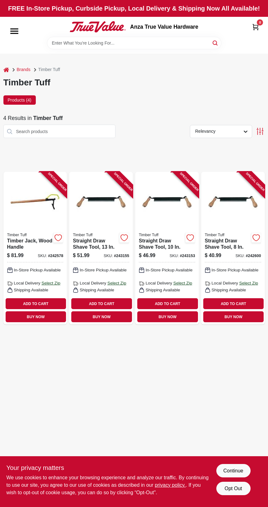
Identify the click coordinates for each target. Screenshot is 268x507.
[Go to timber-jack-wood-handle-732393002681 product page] (35, 248)
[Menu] (14, 31)
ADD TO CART (36, 304)
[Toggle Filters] (260, 131)
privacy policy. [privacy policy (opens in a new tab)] (170, 485)
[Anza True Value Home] (98, 26)
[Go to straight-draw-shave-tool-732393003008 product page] (167, 248)
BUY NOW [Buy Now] (36, 317)
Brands (24, 69)
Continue (233, 470)
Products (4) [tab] (19, 100)
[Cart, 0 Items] (255, 27)
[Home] (6, 69)
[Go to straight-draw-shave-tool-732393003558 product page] (101, 248)
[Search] (215, 42)
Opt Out (233, 488)
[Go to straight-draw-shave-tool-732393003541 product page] (233, 248)
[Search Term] (134, 43)
